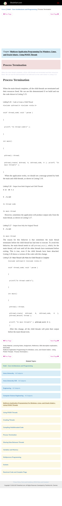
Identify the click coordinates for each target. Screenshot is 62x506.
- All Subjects (18, 396)
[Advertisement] (31, 32)
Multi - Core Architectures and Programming (22, 9)
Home (3, 9)
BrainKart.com (16, 2)
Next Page (54, 14)
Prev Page (7, 14)
